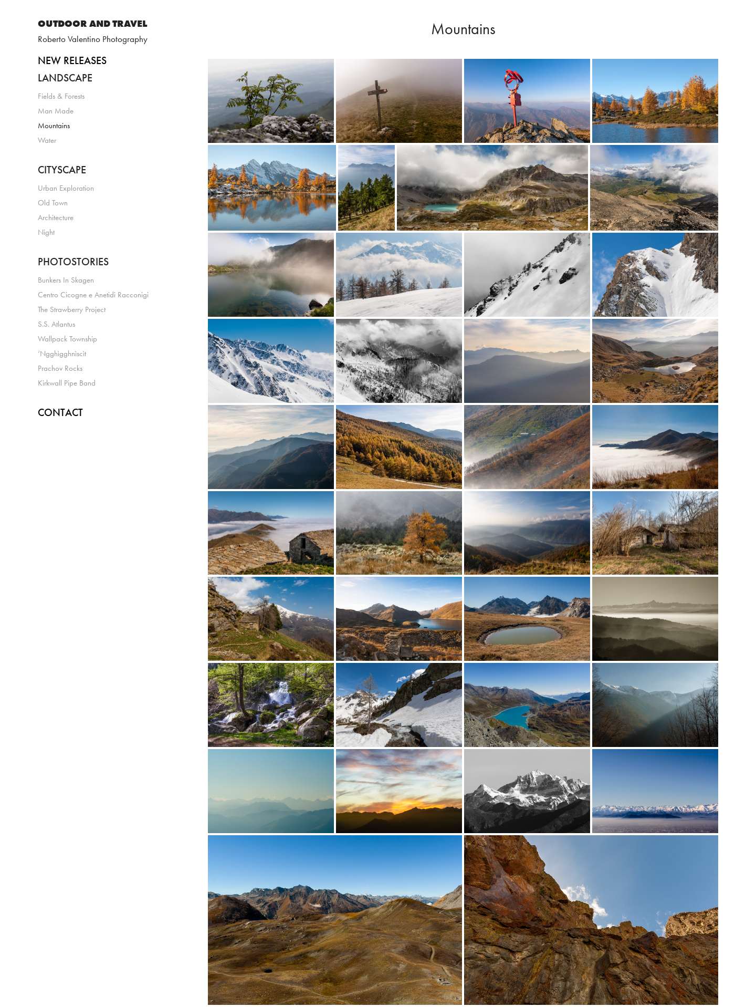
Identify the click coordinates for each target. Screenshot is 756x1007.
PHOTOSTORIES (73, 261)
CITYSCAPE (62, 169)
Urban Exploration (66, 188)
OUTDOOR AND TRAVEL (92, 23)
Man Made (56, 111)
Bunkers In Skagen (66, 280)
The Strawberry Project (72, 309)
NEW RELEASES (72, 60)
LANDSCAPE (65, 77)
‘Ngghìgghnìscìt (62, 353)
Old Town (53, 202)
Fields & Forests (61, 96)
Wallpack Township (67, 339)
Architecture (56, 217)
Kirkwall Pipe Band (67, 383)
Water (47, 140)
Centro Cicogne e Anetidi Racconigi (93, 294)
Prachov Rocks (60, 368)
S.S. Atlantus (56, 324)
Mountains (54, 125)
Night (46, 232)
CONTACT (60, 412)
